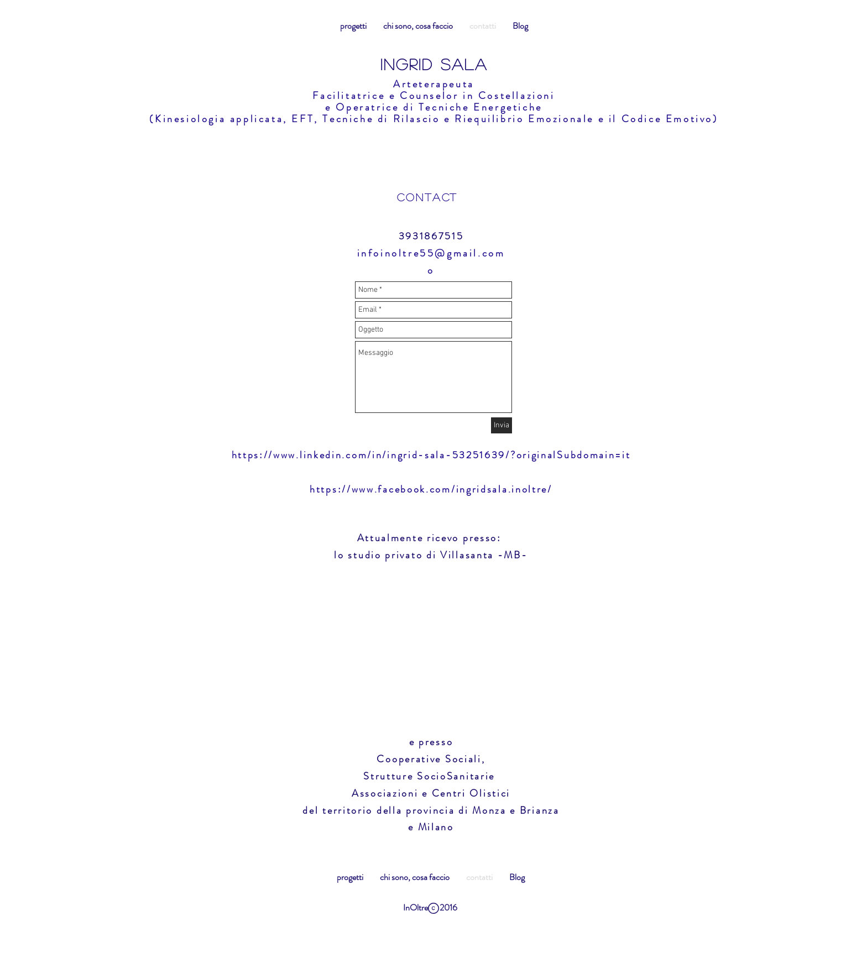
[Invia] (501, 425)
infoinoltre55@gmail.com (431, 253)
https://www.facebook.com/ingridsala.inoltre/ (431, 489)
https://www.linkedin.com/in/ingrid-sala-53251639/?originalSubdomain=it (431, 455)
